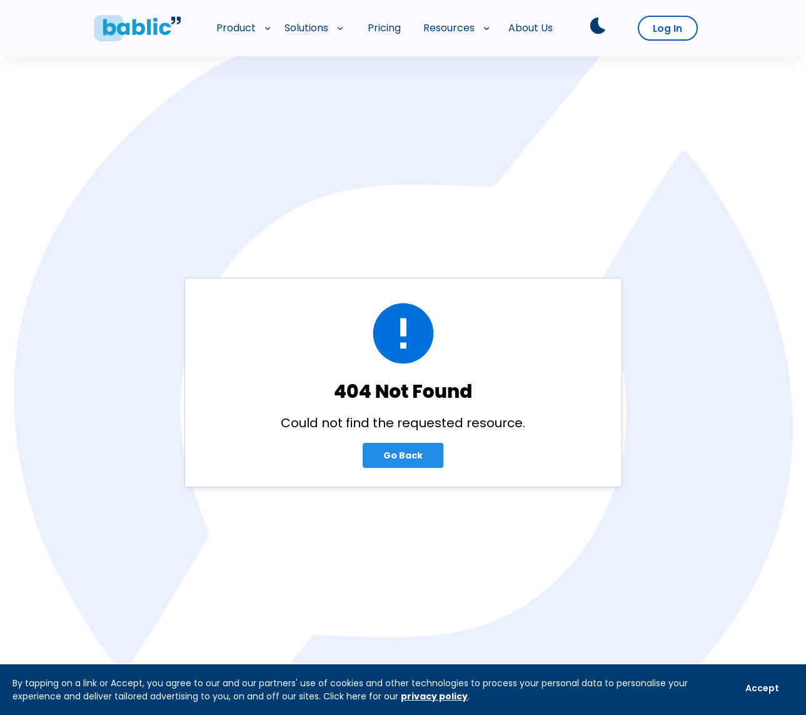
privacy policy (434, 696)
